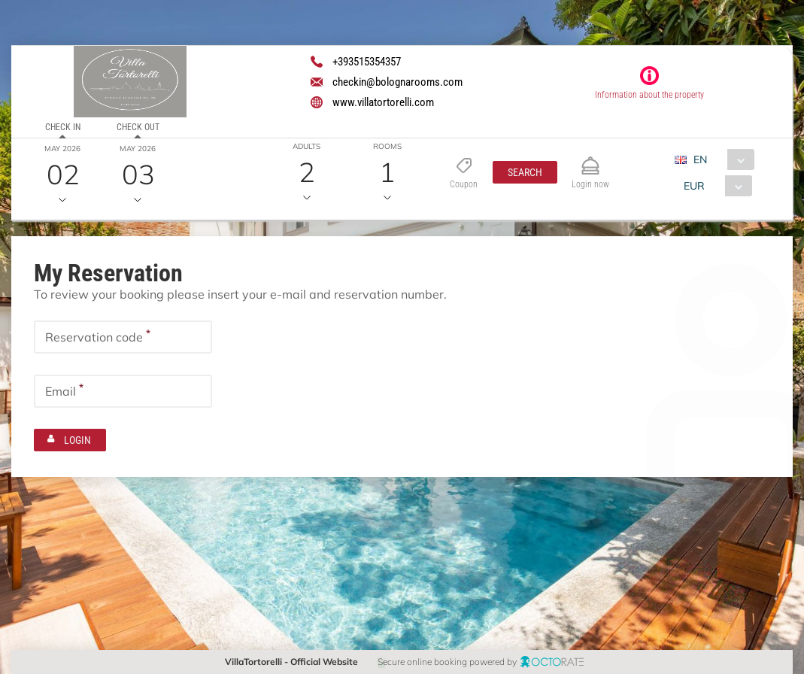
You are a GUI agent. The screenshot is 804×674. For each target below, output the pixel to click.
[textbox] (123, 337)
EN (700, 159)
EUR (694, 186)
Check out (138, 127)
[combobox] (720, 159)
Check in (62, 127)
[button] (525, 172)
